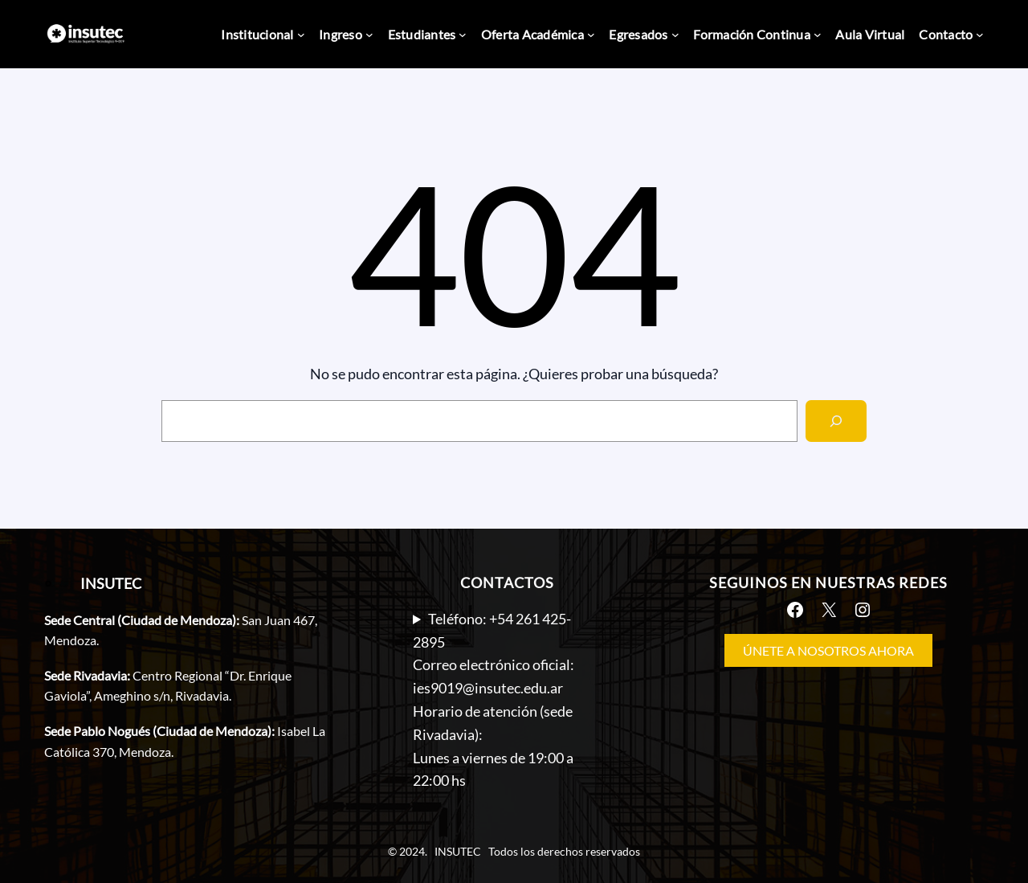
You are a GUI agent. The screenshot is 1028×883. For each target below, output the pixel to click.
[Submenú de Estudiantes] (463, 35)
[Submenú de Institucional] (301, 35)
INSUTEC (110, 583)
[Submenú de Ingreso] (369, 35)
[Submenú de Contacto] (980, 35)
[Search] (836, 421)
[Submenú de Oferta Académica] (591, 35)
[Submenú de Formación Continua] (818, 35)
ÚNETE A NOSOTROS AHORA (828, 650)
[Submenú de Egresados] (675, 35)
